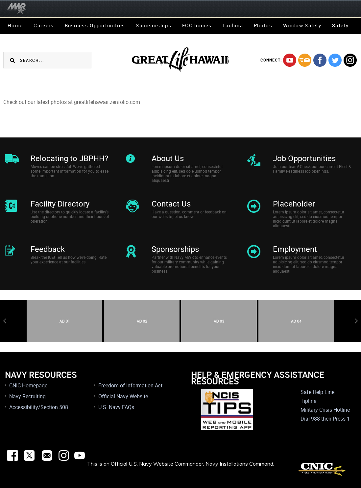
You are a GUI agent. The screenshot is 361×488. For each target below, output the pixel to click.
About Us (168, 158)
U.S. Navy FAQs (116, 407)
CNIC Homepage (28, 385)
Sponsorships (153, 25)
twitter (335, 60)
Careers (44, 25)
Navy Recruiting (27, 396)
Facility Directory (60, 203)
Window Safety (302, 25)
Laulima (233, 25)
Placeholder (294, 203)
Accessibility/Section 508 (38, 407)
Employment (295, 249)
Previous (4, 321)
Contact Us (171, 203)
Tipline (308, 400)
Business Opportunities (95, 25)
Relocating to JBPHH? (69, 158)
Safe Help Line (317, 392)
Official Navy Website (123, 396)
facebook (319, 60)
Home (15, 25)
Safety (340, 25)
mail (304, 60)
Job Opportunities (304, 158)
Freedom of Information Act (130, 385)
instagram (350, 60)
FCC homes (197, 25)
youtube (289, 60)
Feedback (48, 249)
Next (356, 321)
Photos (263, 25)
